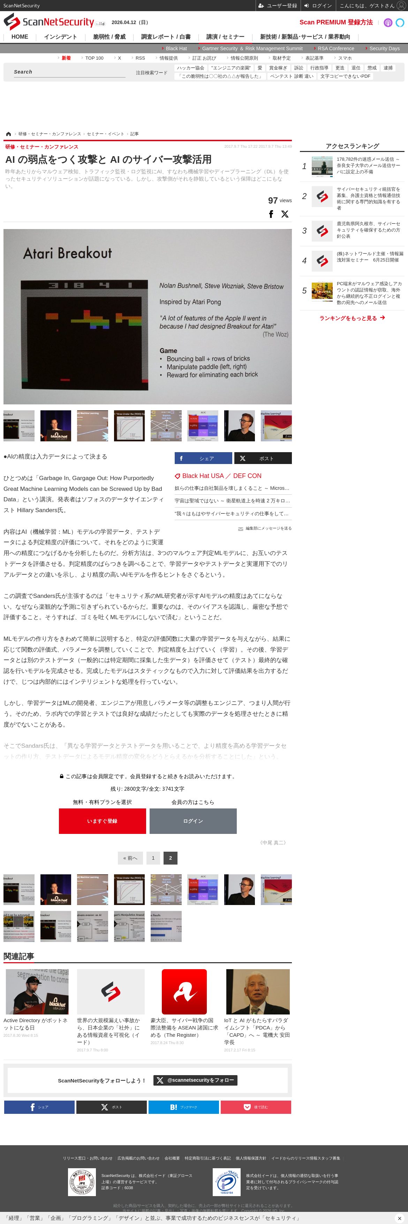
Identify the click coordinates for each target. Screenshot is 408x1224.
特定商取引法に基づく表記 (208, 1158)
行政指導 (319, 67)
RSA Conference (336, 48)
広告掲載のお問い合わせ (139, 1158)
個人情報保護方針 (251, 1158)
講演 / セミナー (225, 37)
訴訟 (298, 67)
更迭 (340, 67)
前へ (132, 858)
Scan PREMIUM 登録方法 (336, 22)
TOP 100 (94, 58)
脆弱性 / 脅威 (109, 37)
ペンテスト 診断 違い (291, 76)
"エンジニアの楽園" (231, 67)
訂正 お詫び (204, 58)
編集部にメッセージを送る (269, 528)
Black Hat (176, 48)
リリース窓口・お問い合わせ (88, 1158)
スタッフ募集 (328, 1158)
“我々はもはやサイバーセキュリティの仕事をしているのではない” (247, 513)
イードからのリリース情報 (294, 1158)
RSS (140, 58)
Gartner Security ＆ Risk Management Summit (252, 48)
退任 (356, 67)
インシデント (60, 37)
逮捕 (388, 67)
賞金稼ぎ (278, 67)
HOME (20, 37)
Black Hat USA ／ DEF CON (222, 475)
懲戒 (372, 67)
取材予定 (282, 58)
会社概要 (172, 1158)
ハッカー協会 (190, 67)
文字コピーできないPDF (345, 76)
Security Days (385, 48)
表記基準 (314, 58)
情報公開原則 (244, 58)
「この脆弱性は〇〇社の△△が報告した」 (220, 76)
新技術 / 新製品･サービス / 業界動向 (305, 37)
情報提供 (169, 58)
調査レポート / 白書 (165, 37)
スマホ (345, 58)
